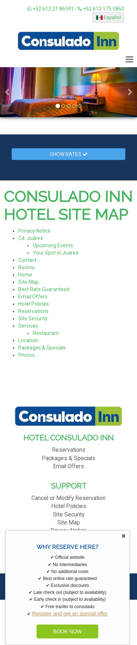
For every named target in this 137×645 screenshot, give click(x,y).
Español (108, 17)
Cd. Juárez (30, 238)
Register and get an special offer (70, 614)
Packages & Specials (42, 348)
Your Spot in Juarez (56, 253)
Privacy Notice (34, 231)
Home (25, 275)
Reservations (33, 311)
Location (28, 340)
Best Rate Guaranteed (43, 289)
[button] (7, 92)
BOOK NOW (67, 631)
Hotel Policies (33, 304)
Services (28, 326)
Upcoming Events (53, 245)
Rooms (26, 267)
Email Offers (32, 296)
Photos (26, 355)
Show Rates (69, 154)
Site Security (32, 318)
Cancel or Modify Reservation (68, 498)
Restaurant (46, 333)
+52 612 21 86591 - (52, 9)
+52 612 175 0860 (101, 9)
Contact (27, 260)
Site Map (28, 282)
